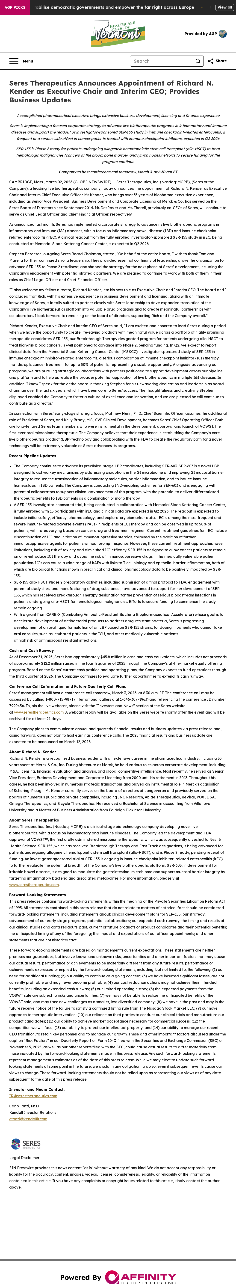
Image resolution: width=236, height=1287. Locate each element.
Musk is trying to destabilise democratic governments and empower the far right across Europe (107, 7)
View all (225, 7)
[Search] (161, 61)
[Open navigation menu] (21, 61)
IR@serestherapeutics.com (33, 1096)
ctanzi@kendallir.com (28, 1119)
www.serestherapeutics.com (39, 712)
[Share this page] (217, 61)
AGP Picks (15, 7)
